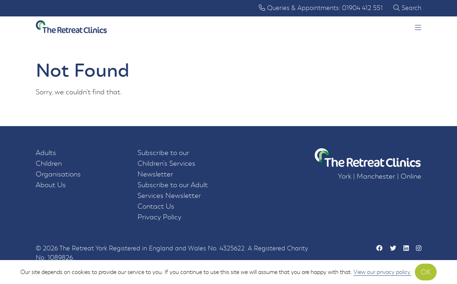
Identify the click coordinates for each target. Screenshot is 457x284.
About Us (51, 185)
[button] (418, 28)
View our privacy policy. (382, 272)
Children (49, 163)
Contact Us (155, 206)
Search (407, 8)
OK (426, 272)
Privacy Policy (159, 217)
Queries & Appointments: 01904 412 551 (321, 8)
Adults (46, 153)
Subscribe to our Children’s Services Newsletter (166, 163)
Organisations (58, 174)
